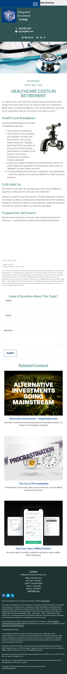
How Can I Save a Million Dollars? (33, 548)
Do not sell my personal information (13, 625)
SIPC (28, 648)
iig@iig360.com (23, 31)
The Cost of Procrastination (33, 483)
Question (8, 330)
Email (8, 315)
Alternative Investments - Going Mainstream (33, 418)
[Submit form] (10, 353)
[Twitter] (37, 37)
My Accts (27, 37)
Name (8, 300)
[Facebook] (44, 37)
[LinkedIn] (41, 37)
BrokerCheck (46, 601)
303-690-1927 (23, 28)
